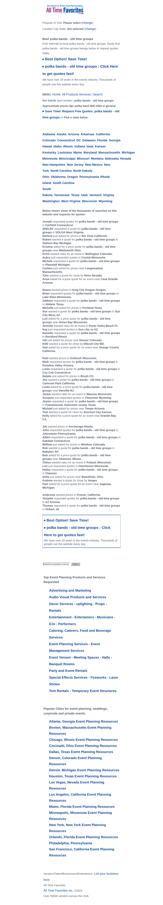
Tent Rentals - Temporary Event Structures (83, 691)
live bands (49, 100)
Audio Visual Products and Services (77, 597)
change (87, 22)
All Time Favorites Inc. (58, 890)
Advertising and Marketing (70, 590)
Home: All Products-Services (71, 94)
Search (98, 94)
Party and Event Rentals (68, 671)
